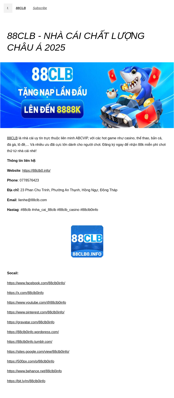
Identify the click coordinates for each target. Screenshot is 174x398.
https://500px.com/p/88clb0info (30, 361)
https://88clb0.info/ (36, 170)
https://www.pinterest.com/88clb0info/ (36, 312)
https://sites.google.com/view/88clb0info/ (38, 351)
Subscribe (40, 8)
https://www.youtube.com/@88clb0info (36, 302)
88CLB (21, 8)
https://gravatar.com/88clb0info (31, 322)
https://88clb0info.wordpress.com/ (33, 332)
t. (8, 8)
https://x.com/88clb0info (25, 293)
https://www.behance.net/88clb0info (34, 371)
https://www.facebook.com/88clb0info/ (36, 283)
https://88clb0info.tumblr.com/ (29, 341)
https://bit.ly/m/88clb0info (26, 381)
